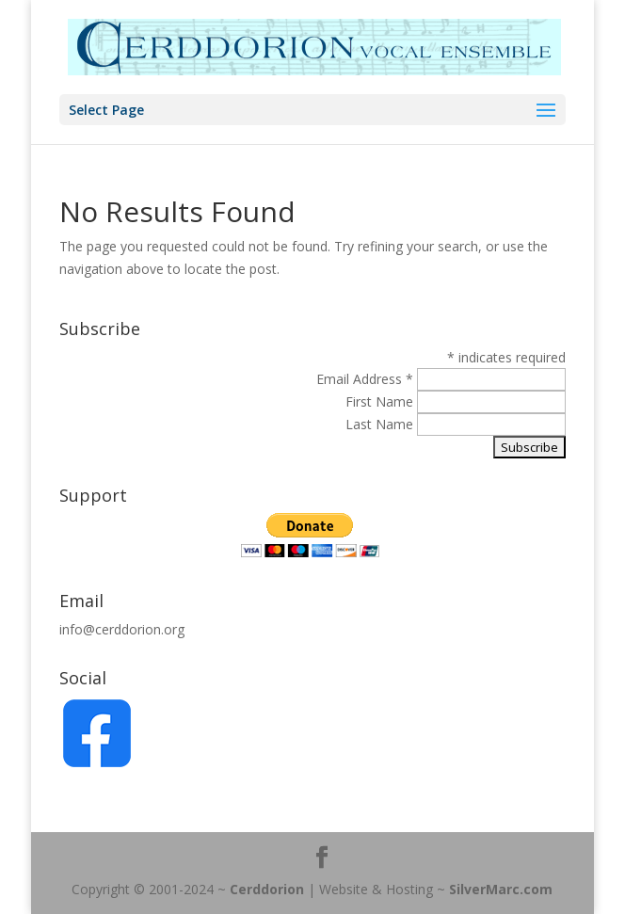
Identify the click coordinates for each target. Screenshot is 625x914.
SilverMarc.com (501, 889)
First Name (381, 401)
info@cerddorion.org (121, 629)
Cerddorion (267, 889)
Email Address (364, 379)
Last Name (381, 424)
